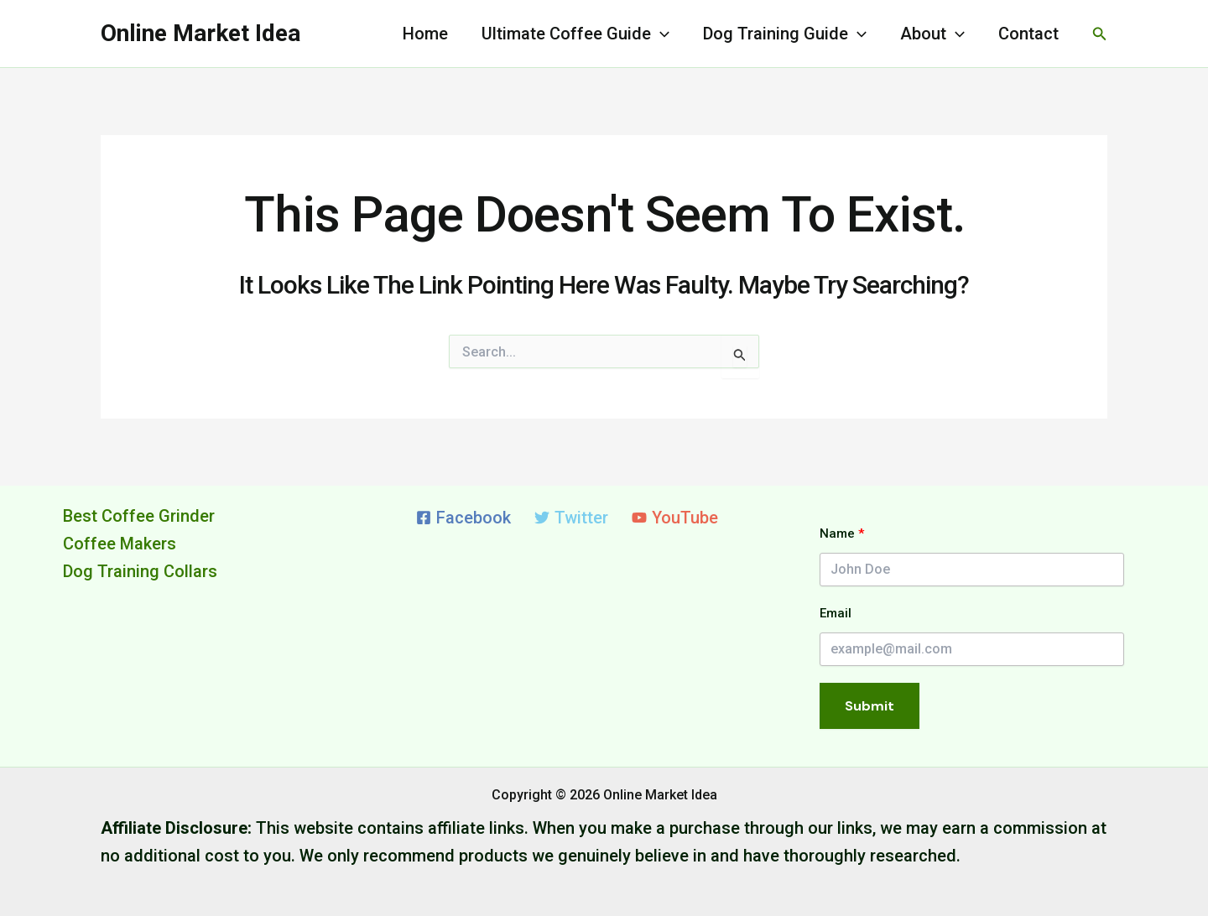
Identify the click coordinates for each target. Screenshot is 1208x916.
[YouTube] (675, 517)
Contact (1028, 33)
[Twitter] (571, 517)
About (932, 33)
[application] (660, 33)
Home (425, 33)
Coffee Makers (119, 543)
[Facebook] (463, 517)
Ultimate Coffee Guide (575, 33)
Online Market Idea (200, 33)
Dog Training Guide (785, 33)
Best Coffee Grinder (139, 516)
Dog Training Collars (140, 571)
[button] (1099, 33)
